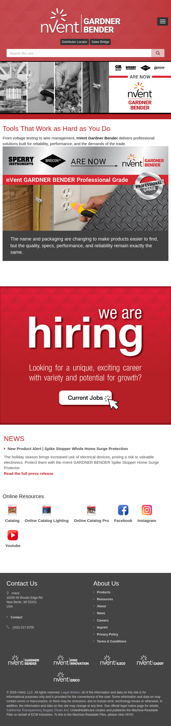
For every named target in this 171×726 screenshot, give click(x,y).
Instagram (146, 520)
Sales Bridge (100, 42)
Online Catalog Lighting (47, 520)
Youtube (13, 545)
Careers (103, 620)
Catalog (12, 520)
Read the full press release (28, 473)
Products (103, 592)
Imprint (102, 627)
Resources (105, 599)
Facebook (123, 520)
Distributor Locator (74, 42)
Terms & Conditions (111, 641)
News (101, 613)
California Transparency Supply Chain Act (37, 710)
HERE (129, 714)
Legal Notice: (71, 692)
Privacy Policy (107, 634)
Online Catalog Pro (91, 520)
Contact (16, 617)
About (101, 606)
